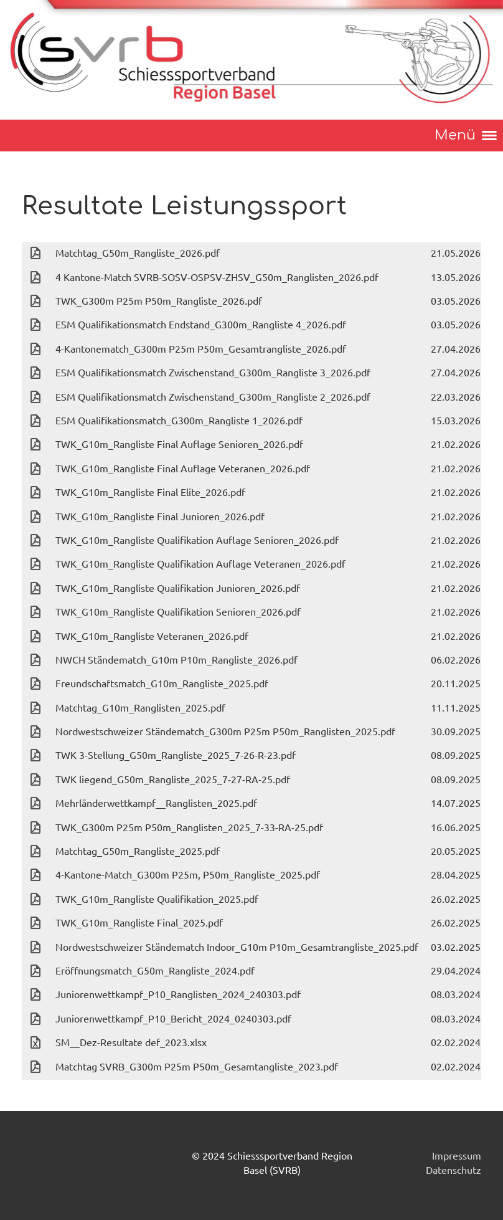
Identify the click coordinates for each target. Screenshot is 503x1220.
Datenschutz (453, 1169)
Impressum (456, 1155)
